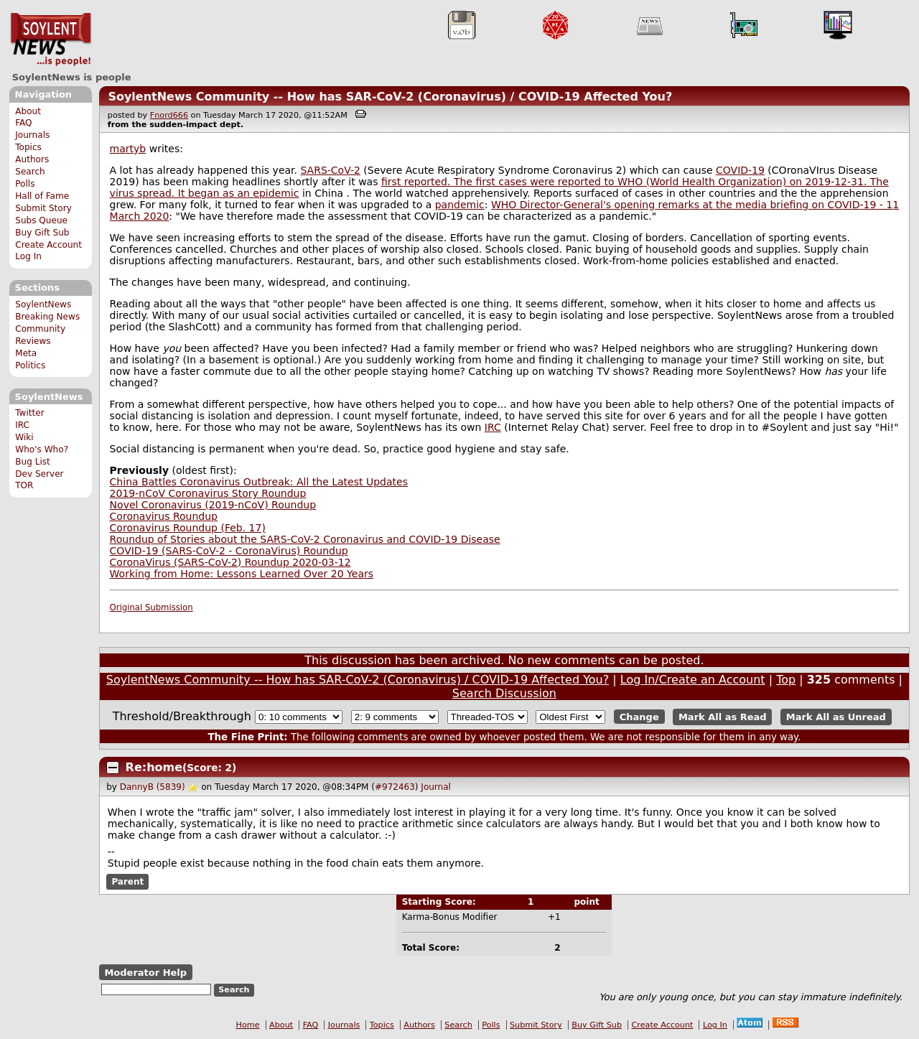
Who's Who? (41, 449)
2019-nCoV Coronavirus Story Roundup (208, 493)
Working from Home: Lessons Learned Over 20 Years (241, 573)
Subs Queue (41, 220)
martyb (128, 148)
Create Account (48, 245)
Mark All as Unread (836, 717)
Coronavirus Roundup (164, 516)
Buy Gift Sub (42, 233)
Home (248, 1025)
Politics (30, 365)
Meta (26, 353)
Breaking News (47, 317)
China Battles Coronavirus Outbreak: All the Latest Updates (259, 482)
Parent (127, 882)
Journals (32, 135)
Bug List (32, 462)
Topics (28, 147)
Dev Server (39, 474)
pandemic (460, 204)
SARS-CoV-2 (330, 170)
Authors (32, 159)
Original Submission (151, 607)
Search (30, 172)
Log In (28, 256)
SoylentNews (50, 39)
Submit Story (43, 208)
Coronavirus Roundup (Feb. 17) (188, 528)
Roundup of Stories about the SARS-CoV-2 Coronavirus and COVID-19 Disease (305, 539)
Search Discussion (504, 693)
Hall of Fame (42, 196)
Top (786, 679)
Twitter (29, 413)
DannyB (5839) (152, 787)
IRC (22, 425)
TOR (24, 485)
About (28, 111)
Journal (436, 787)
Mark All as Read (722, 717)
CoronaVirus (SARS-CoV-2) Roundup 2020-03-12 (230, 562)
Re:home (154, 767)
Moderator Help (145, 972)
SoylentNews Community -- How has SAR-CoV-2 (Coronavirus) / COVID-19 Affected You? (390, 96)
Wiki (24, 437)
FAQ (23, 123)
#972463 (395, 787)
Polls (24, 184)
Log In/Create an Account (692, 679)
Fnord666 (169, 115)
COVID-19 (740, 170)
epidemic (276, 193)
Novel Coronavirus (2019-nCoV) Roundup (213, 505)
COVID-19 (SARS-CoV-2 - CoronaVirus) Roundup (229, 550)
